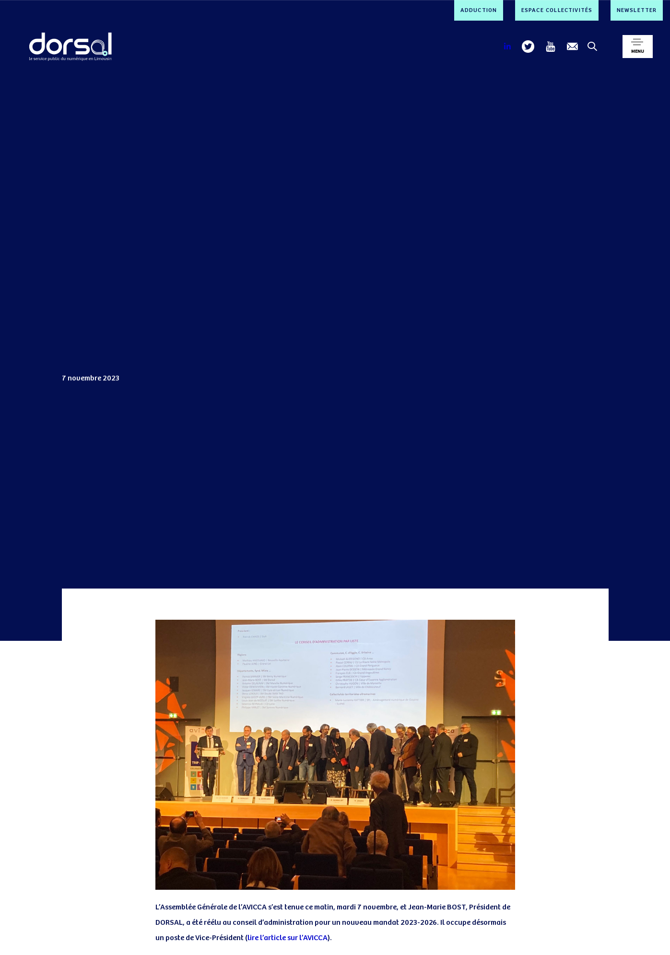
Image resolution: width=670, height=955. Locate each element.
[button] (638, 46)
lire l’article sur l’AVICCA (287, 938)
